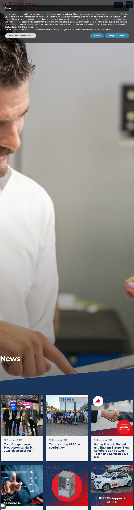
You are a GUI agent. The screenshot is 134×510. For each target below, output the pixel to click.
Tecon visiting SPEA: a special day (64, 446)
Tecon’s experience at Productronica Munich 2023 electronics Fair (19, 447)
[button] (118, 5)
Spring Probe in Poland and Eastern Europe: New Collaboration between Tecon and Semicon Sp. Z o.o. (111, 451)
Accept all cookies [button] (117, 503)
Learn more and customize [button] (20, 503)
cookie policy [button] (93, 492)
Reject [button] (97, 503)
